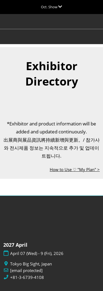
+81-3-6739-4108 (27, 277)
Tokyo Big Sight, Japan (31, 264)
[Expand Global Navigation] (51, 6)
